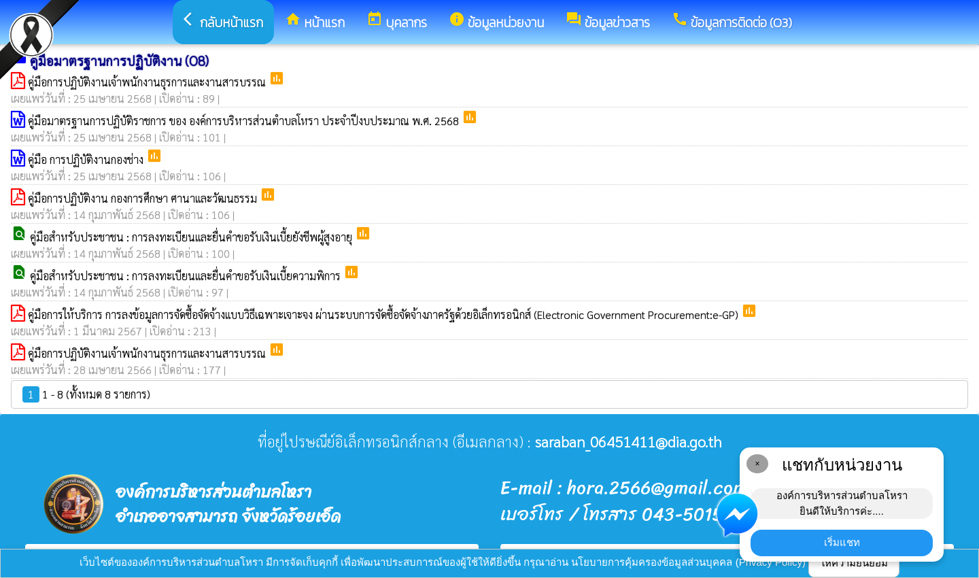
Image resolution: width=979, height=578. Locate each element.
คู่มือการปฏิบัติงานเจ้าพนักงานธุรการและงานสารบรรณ (148, 82)
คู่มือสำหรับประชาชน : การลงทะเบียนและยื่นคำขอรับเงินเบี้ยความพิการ (186, 276)
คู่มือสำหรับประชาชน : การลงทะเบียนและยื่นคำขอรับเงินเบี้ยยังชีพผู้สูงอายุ (192, 237)
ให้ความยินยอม (854, 562)
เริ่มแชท (842, 542)
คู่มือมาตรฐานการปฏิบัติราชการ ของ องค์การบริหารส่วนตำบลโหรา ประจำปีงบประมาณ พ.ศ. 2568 (245, 121)
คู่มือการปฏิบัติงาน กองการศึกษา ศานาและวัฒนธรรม (144, 198)
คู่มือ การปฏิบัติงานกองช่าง (87, 159)
